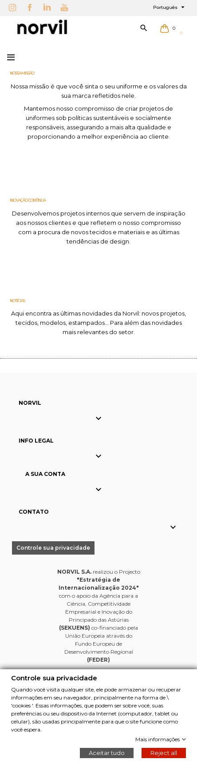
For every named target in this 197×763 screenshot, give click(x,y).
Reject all (163, 752)
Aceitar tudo (107, 752)
